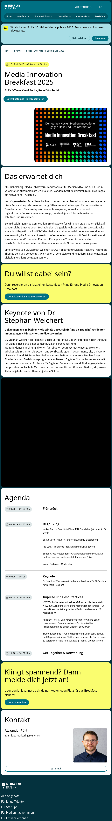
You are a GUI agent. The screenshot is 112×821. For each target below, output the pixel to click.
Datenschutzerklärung (88, 799)
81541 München (11, 754)
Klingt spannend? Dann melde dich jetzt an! (43, 568)
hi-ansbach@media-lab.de (56, 746)
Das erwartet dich (34, 176)
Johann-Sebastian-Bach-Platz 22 (60, 750)
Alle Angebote (10, 689)
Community (33, 723)
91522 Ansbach (50, 754)
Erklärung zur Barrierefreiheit (16, 804)
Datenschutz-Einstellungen (22, 799)
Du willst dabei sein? (38, 274)
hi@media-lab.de (11, 746)
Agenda (17, 389)
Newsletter (44, 799)
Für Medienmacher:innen (17, 706)
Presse (56, 799)
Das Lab (62, 723)
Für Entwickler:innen (14, 711)
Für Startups (9, 700)
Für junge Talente (12, 695)
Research (16, 723)
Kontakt (17, 612)
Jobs (3, 799)
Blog (4, 723)
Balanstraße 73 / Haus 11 (16, 750)
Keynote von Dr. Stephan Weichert (34, 318)
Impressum (68, 799)
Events (49, 723)
